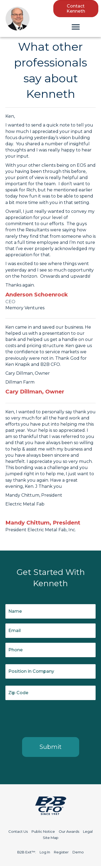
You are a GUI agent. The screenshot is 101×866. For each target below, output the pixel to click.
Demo (78, 852)
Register (61, 852)
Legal (88, 831)
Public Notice (43, 831)
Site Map (50, 837)
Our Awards (69, 831)
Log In (45, 852)
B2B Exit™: (26, 852)
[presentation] (46, 717)
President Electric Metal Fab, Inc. (40, 529)
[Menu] (75, 27)
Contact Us (18, 831)
